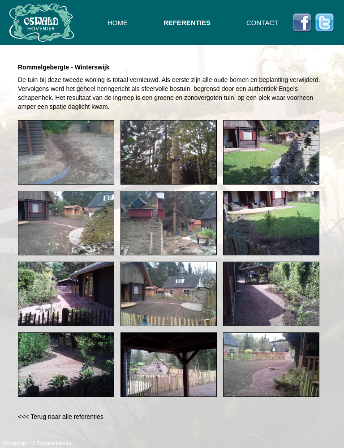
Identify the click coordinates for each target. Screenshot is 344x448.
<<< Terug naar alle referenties (60, 416)
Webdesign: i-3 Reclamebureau (36, 443)
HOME (118, 22)
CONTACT (262, 22)
